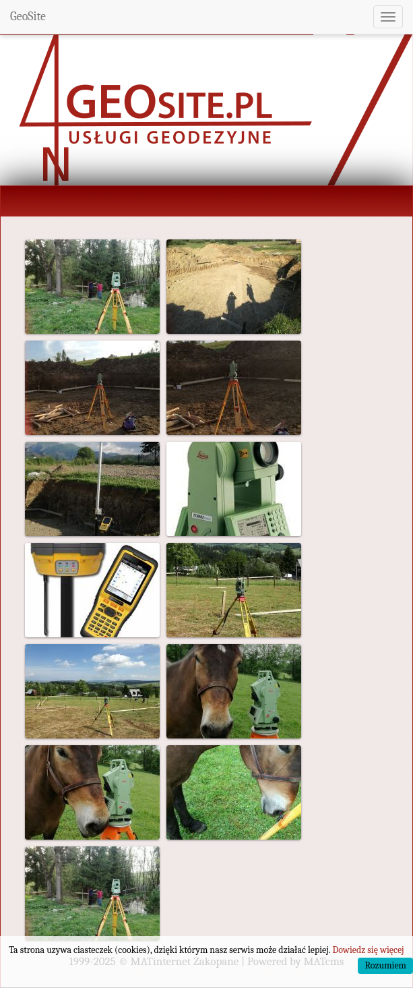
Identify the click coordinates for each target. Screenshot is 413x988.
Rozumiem (385, 965)
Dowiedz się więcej (368, 950)
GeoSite (28, 16)
